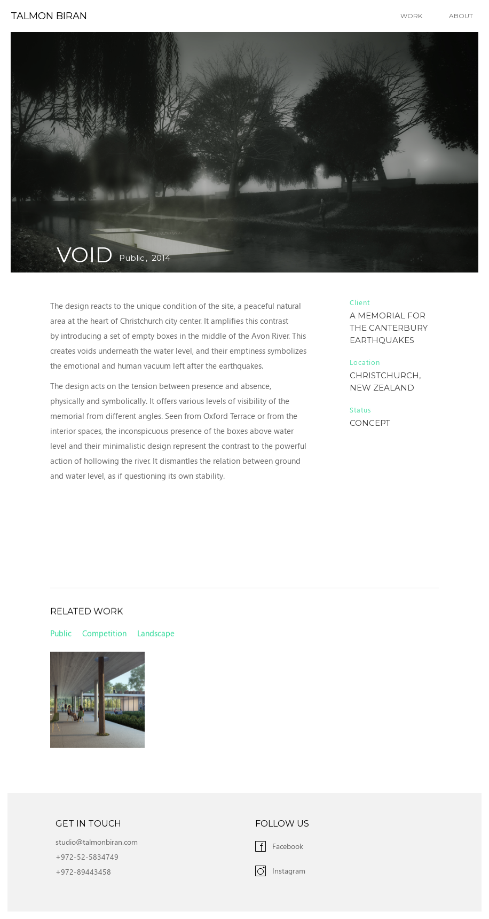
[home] (43, 16)
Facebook (287, 846)
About (461, 16)
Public (132, 258)
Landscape (156, 636)
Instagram (288, 871)
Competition (104, 636)
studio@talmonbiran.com (97, 842)
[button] (414, 16)
